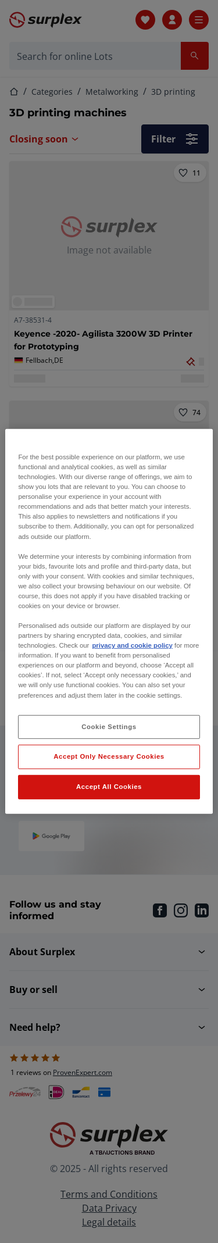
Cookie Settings (109, 726)
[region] (108, 621)
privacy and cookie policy (132, 645)
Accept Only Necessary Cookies (108, 756)
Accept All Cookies (109, 786)
